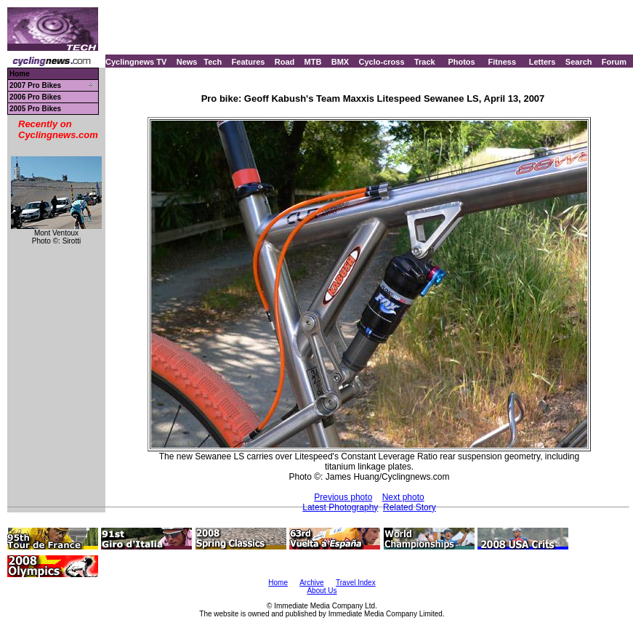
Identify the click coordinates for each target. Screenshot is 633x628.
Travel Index (356, 583)
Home (19, 74)
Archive (311, 583)
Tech (212, 61)
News (187, 61)
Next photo (403, 497)
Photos (461, 61)
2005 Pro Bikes (35, 109)
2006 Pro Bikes (35, 97)
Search (578, 61)
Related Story (409, 507)
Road (285, 61)
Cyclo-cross (382, 61)
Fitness (502, 61)
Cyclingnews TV (135, 61)
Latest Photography (340, 507)
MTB (313, 61)
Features (248, 61)
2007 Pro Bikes (35, 85)
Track (424, 61)
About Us (321, 591)
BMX (340, 61)
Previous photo (343, 497)
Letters (542, 61)
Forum (614, 61)
